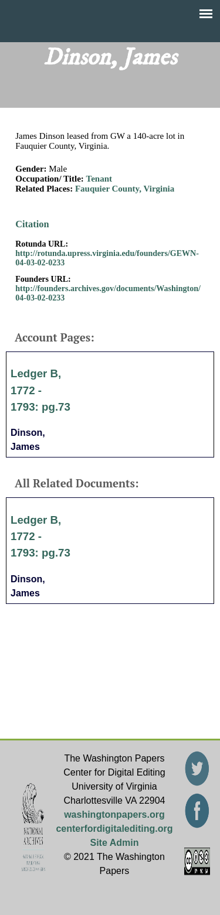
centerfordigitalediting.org (114, 829)
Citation (32, 224)
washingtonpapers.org (114, 815)
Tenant (99, 178)
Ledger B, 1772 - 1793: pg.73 (40, 389)
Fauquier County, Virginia (124, 188)
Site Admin (114, 843)
